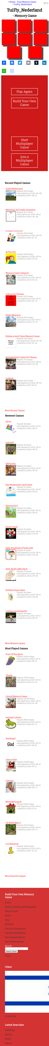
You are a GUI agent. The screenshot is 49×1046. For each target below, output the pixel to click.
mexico (8, 1034)
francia (8, 1043)
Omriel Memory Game (16, 696)
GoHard (9, 378)
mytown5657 (12, 506)
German (10, 780)
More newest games (15, 643)
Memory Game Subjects (17, 273)
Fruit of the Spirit (14, 654)
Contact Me (10, 1016)
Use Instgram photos (15, 937)
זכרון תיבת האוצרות (14, 231)
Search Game (11, 911)
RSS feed (9, 924)
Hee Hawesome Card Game (19, 485)
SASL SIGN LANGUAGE (17, 569)
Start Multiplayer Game (24, 143)
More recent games (15, 410)
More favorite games (15, 876)
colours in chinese (15, 294)
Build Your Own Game (24, 103)
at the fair (11, 252)
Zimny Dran (11, 759)
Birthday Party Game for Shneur (21, 357)
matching (10, 1030)
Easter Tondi (12, 527)
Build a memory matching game (20, 907)
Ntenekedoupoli (13, 802)
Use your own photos (15, 928)
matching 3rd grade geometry (20, 210)
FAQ (7, 920)
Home (8, 902)
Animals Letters (13, 717)
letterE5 (10, 442)
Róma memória (13, 315)
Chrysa (9, 675)
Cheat (8, 956)
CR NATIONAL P (13, 823)
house (8, 1039)
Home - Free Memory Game (23, 2)
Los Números (12, 844)
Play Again (24, 91)
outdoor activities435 (16, 611)
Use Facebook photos (15, 933)
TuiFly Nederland (14, 189)
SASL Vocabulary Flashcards (19, 548)
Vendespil (11, 738)
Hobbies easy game (15, 590)
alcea (8, 421)
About (8, 915)
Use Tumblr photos (14, 941)
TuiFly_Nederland (23, 4)
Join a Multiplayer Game (24, 160)
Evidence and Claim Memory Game (23, 336)
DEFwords (11, 463)
